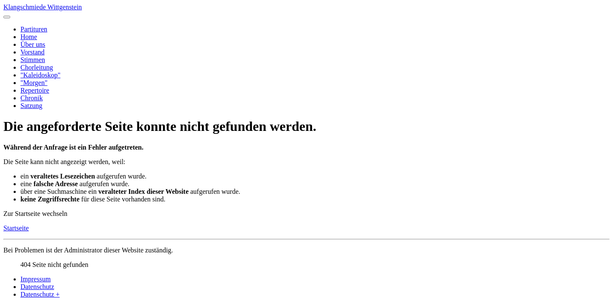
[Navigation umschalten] (6, 17)
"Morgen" (33, 82)
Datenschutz (37, 286)
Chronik (31, 98)
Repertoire (34, 90)
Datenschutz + (40, 294)
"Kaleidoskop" (40, 75)
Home (28, 36)
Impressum (35, 279)
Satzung (31, 105)
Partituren (33, 29)
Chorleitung (36, 67)
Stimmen (32, 59)
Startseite (16, 228)
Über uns (32, 44)
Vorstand (32, 52)
